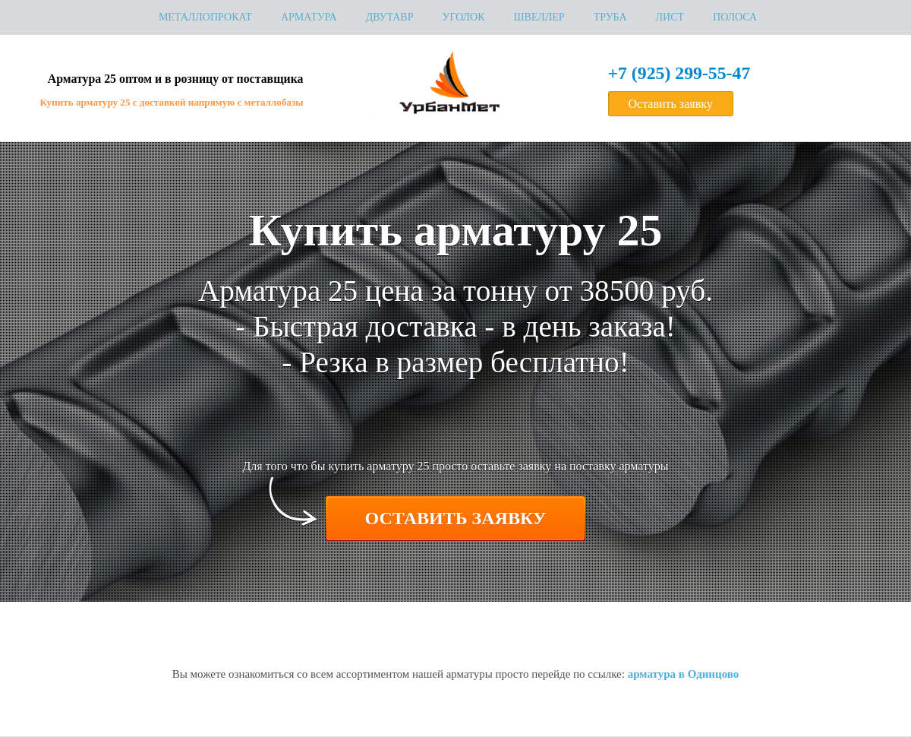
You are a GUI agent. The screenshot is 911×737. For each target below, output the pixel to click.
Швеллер (539, 17)
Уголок (463, 17)
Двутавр (390, 17)
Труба (610, 17)
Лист (670, 17)
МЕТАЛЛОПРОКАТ (205, 17)
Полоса (735, 17)
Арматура (309, 17)
